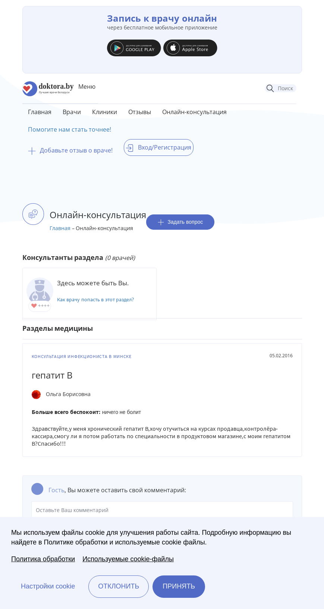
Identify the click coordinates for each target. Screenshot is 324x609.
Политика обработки (43, 559)
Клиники (104, 112)
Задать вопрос (180, 222)
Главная (39, 112)
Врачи (72, 112)
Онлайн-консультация (194, 112)
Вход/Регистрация (158, 147)
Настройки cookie (48, 586)
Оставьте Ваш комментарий (162, 510)
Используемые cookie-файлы (128, 559)
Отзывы (139, 112)
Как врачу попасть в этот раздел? (95, 299)
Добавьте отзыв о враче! (70, 150)
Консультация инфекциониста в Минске (82, 356)
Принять (179, 586)
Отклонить (118, 586)
